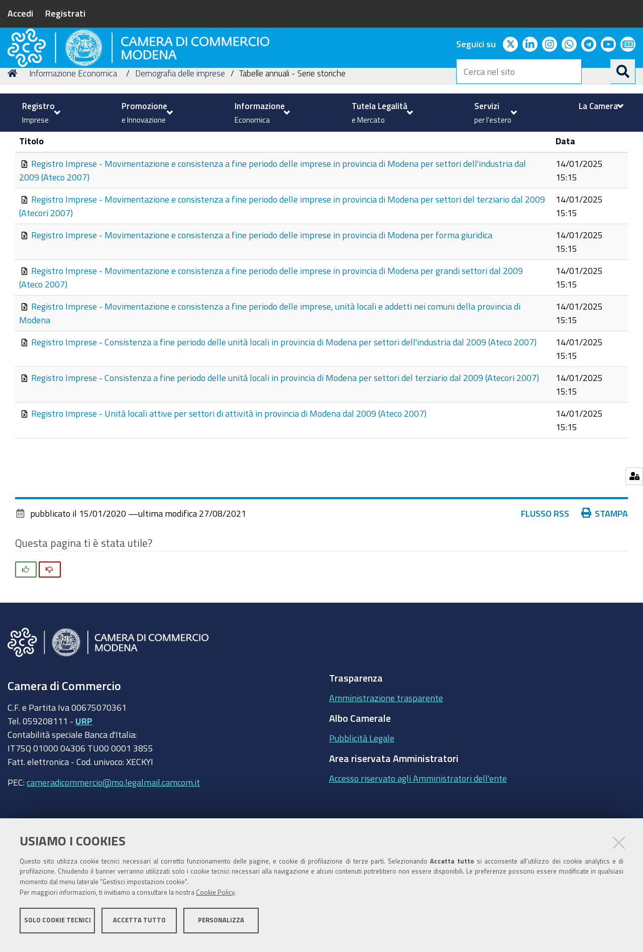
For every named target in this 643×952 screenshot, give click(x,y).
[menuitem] (40, 112)
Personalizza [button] (221, 925)
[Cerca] (622, 71)
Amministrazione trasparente (386, 767)
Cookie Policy (215, 898)
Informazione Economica (73, 142)
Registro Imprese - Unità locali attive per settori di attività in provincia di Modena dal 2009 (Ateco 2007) (228, 482)
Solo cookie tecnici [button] (57, 925)
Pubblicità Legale (361, 807)
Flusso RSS (545, 582)
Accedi (20, 13)
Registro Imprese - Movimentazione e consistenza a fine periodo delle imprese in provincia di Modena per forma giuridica (261, 304)
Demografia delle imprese (180, 142)
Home (14, 142)
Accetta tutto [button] (139, 925)
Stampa (604, 582)
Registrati (65, 13)
